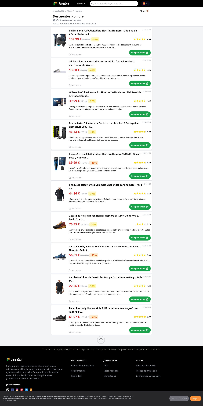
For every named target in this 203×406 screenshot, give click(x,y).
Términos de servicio (146, 365)
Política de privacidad (146, 370)
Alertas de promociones (82, 365)
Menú (81, 3)
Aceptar (195, 398)
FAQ (105, 365)
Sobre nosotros (111, 370)
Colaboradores (78, 370)
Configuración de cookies (148, 376)
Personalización (179, 398)
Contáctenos (110, 376)
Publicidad (76, 376)
